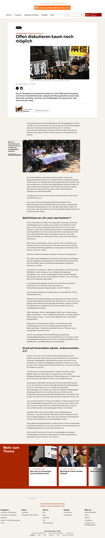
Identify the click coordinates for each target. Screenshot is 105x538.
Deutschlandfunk (45, 3)
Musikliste (44, 15)
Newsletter (46, 517)
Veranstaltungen (48, 523)
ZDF (44, 535)
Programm (18, 15)
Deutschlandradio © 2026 (52, 531)
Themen (8, 15)
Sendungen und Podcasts (9, 515)
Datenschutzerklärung (39, 533)
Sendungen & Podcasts (31, 15)
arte (58, 535)
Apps (44, 515)
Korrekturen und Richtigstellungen (90, 524)
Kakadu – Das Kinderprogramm (10, 520)
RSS (44, 520)
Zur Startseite (31, 498)
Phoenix (51, 535)
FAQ (44, 512)
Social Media (68, 515)
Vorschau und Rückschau (8, 512)
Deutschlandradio (90, 512)
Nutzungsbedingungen (56, 533)
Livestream (25, 512)
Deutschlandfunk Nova (58, 3)
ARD (39, 535)
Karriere (87, 517)
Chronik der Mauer (68, 535)
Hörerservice (68, 512)
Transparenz (88, 520)
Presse (87, 515)
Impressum (69, 533)
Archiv (52, 15)
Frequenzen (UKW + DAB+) (30, 515)
